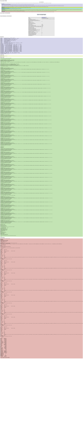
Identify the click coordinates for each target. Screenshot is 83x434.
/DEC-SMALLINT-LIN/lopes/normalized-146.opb (44, 17)
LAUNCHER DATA (3, 11)
